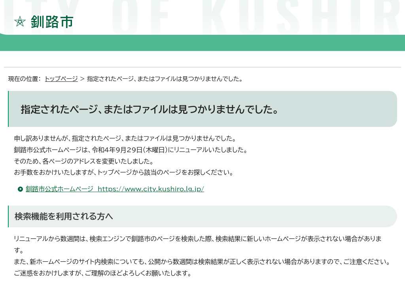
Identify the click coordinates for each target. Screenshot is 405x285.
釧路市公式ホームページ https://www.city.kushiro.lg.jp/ (115, 189)
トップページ (61, 79)
